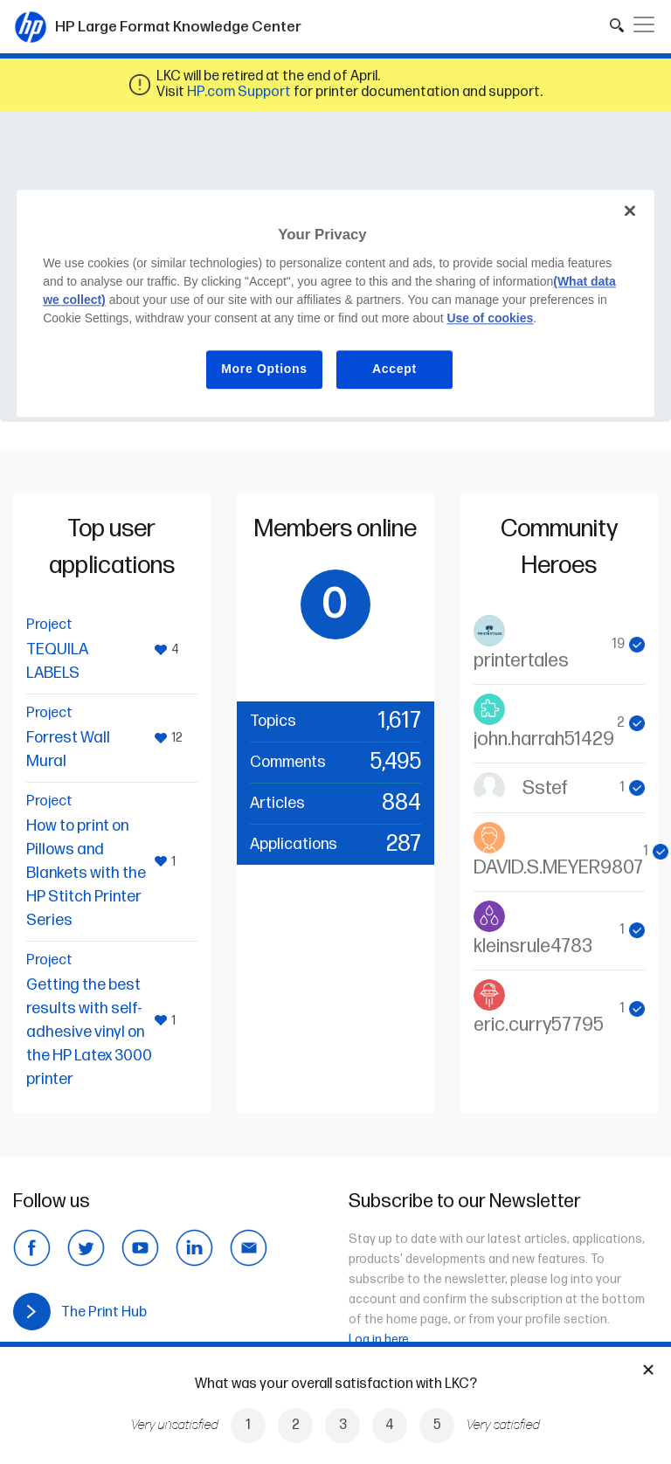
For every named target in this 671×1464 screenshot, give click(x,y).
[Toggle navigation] (644, 24)
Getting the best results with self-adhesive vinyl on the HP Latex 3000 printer (89, 1032)
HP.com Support (239, 92)
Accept (394, 369)
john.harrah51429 (544, 739)
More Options (264, 369)
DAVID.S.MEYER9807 (558, 868)
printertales (521, 661)
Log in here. (380, 1339)
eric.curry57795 (539, 1025)
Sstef (545, 788)
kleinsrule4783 (533, 946)
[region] (335, 303)
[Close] (630, 211)
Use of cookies (489, 318)
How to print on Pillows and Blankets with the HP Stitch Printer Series (86, 873)
